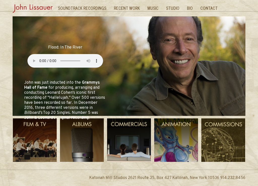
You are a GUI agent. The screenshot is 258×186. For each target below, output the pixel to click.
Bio (190, 8)
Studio (172, 8)
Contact (209, 8)
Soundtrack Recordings (82, 8)
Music (152, 8)
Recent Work (127, 8)
